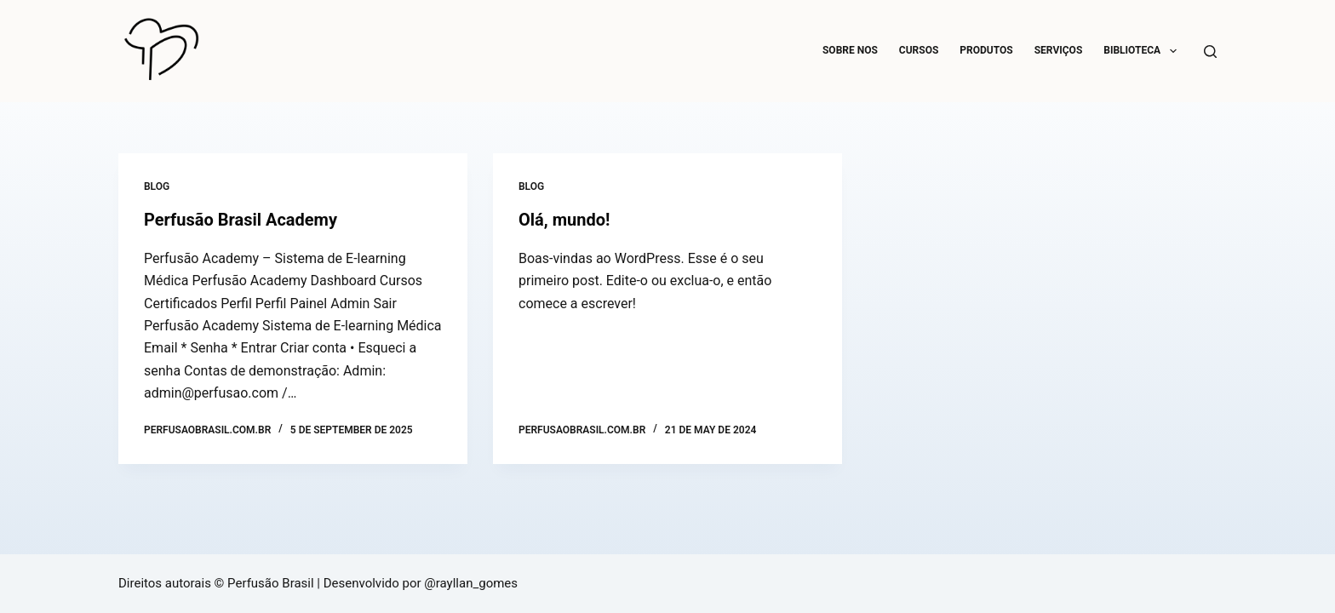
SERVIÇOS (1058, 50)
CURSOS (919, 50)
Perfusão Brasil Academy (240, 219)
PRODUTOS (986, 50)
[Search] (1210, 51)
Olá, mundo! (564, 219)
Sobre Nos (850, 50)
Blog (156, 186)
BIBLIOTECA (1143, 51)
